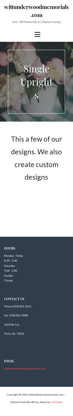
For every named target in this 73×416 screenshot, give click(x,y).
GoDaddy (56, 402)
